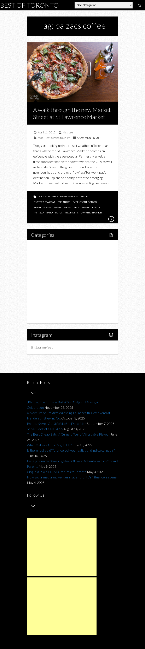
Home (40, 247)
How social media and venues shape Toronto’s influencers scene (72, 477)
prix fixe (70, 212)
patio (49, 212)
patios (59, 212)
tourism (65, 137)
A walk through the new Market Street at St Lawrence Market (72, 113)
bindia (84, 196)
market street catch (66, 207)
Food (39, 268)
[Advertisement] (62, 547)
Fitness (45, 261)
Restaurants (48, 275)
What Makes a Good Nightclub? (49, 445)
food (41, 137)
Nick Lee (68, 132)
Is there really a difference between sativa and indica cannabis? (71, 450)
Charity (41, 296)
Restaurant (52, 137)
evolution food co (85, 202)
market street (42, 207)
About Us (42, 317)
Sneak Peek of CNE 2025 (45, 429)
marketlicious (91, 207)
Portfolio (42, 310)
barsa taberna (69, 196)
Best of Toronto (29, 5)
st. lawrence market (89, 212)
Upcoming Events (48, 303)
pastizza (39, 212)
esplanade (64, 202)
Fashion (41, 289)
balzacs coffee (48, 196)
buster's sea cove (44, 202)
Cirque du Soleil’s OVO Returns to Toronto (56, 472)
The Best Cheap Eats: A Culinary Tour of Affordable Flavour (68, 434)
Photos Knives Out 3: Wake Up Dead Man (56, 423)
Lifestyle (42, 254)
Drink (44, 282)
